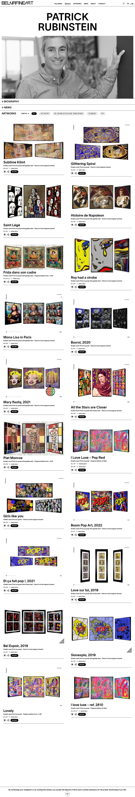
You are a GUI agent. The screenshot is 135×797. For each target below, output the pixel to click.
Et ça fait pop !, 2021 (19, 581)
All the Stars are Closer (89, 407)
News (86, 4)
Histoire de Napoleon (87, 215)
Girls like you (13, 516)
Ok (67, 794)
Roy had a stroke (84, 277)
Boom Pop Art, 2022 (86, 525)
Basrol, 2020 (80, 342)
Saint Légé (11, 225)
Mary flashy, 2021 (16, 402)
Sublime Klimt (14, 162)
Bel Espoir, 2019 (15, 646)
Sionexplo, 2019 (83, 655)
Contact (101, 4)
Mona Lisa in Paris (17, 337)
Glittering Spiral (83, 163)
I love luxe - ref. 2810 (87, 705)
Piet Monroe (13, 458)
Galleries (58, 4)
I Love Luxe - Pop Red (88, 457)
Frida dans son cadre (19, 272)
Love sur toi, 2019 (84, 590)
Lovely (8, 711)
